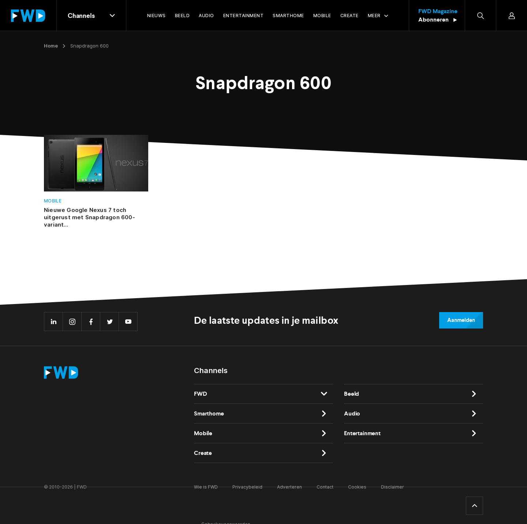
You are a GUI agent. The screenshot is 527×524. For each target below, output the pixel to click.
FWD (200, 394)
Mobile (52, 201)
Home (51, 46)
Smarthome (209, 413)
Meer (374, 15)
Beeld (351, 394)
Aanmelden (461, 320)
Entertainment (362, 433)
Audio (352, 413)
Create (203, 453)
